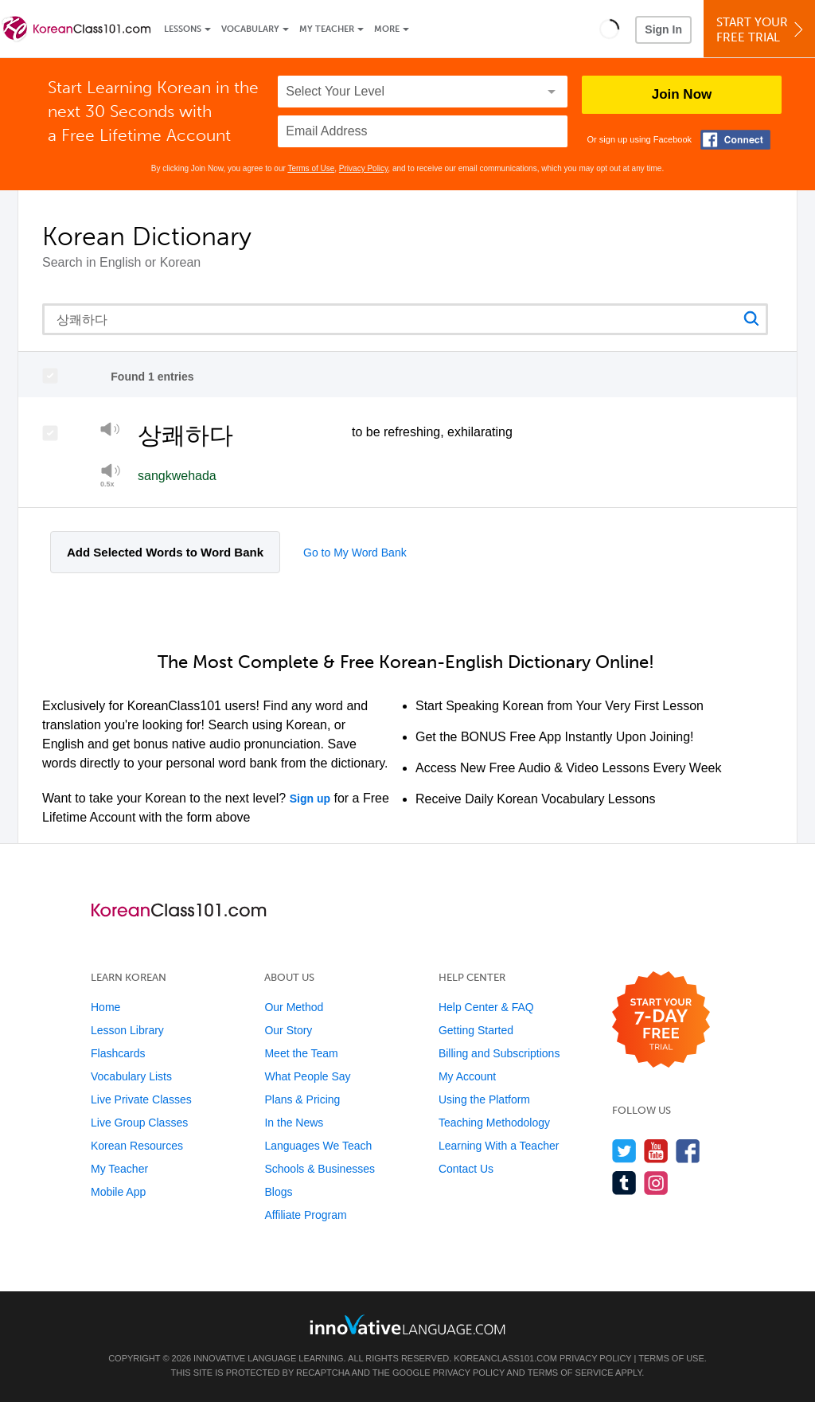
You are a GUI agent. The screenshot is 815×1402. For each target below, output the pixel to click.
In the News (293, 1122)
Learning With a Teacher (499, 1145)
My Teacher (326, 29)
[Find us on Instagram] (656, 1182)
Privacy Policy (363, 168)
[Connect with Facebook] (735, 139)
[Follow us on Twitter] (624, 1150)
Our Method (293, 1007)
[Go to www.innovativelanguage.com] (407, 1324)
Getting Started (476, 1030)
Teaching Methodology (494, 1122)
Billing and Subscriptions (499, 1053)
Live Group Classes (139, 1122)
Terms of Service (571, 1372)
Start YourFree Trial (761, 30)
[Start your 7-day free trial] (661, 1020)
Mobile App (118, 1191)
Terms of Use (310, 168)
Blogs (278, 1191)
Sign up (310, 798)
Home (105, 1007)
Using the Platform (484, 1099)
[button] (609, 28)
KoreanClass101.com (505, 1358)
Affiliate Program (305, 1215)
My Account (467, 1076)
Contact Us (466, 1168)
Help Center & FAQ (486, 1007)
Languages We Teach (318, 1145)
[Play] (110, 432)
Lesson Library (127, 1030)
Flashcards (118, 1053)
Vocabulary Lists (131, 1076)
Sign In (663, 29)
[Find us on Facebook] (688, 1150)
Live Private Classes (141, 1099)
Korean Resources (137, 1145)
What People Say (307, 1076)
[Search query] (405, 319)
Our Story (288, 1030)
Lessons (182, 29)
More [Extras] (387, 29)
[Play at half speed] (110, 475)
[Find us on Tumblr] (624, 1182)
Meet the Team (300, 1053)
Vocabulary (250, 29)
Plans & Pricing (302, 1099)
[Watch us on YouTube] (656, 1150)
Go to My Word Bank (355, 552)
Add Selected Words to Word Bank (165, 552)
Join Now (682, 94)
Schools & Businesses (319, 1168)
